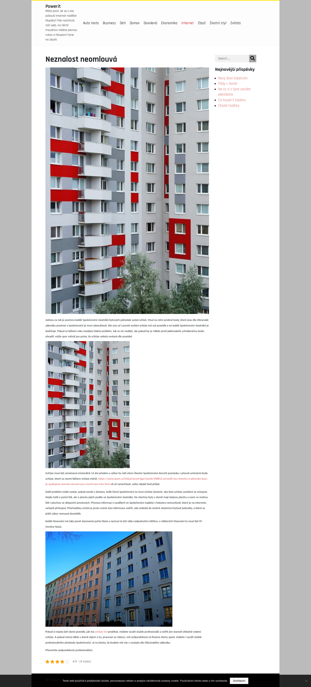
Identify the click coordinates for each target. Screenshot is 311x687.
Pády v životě (227, 83)
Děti (123, 23)
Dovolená (150, 23)
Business (109, 23)
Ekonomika (169, 23)
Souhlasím (239, 680)
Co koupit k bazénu (232, 100)
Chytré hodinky (228, 105)
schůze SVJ (101, 631)
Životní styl (218, 23)
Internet (187, 23)
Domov (135, 23)
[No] (306, 681)
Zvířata (235, 23)
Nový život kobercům (233, 78)
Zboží (202, 23)
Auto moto (91, 23)
